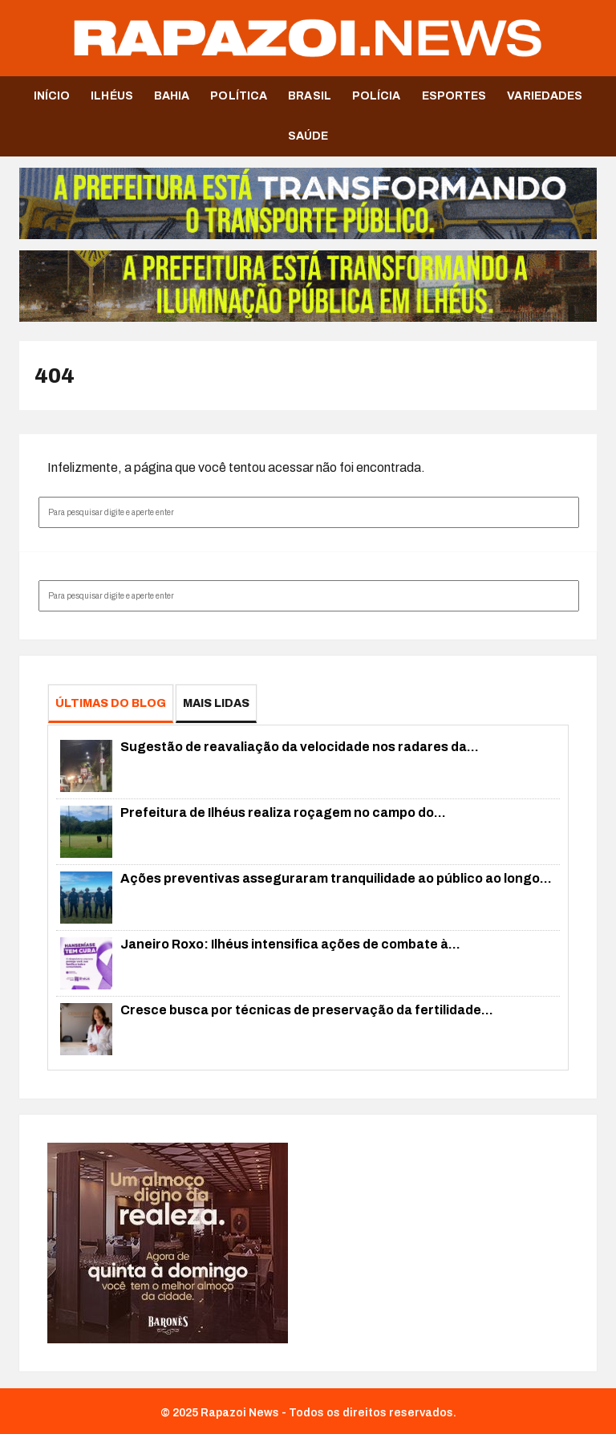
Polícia (376, 96)
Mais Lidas (216, 703)
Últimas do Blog (110, 703)
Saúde (308, 136)
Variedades (544, 96)
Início (52, 96)
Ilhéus (112, 96)
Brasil (309, 96)
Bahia (172, 96)
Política (238, 96)
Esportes (454, 96)
